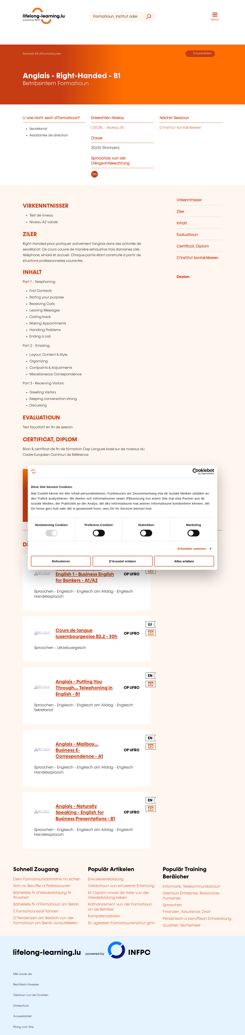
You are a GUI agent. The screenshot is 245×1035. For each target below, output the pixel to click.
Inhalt (182, 223)
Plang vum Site (23, 1027)
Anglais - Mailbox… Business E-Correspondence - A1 (79, 750)
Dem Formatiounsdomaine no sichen (46, 879)
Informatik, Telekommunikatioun (191, 887)
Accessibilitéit (22, 1016)
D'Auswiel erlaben (122, 561)
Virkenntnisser (189, 200)
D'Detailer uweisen (192, 548)
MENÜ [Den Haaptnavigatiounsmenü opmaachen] (215, 19)
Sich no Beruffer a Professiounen (42, 886)
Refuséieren (61, 561)
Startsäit (28, 53)
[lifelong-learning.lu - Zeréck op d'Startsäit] (44, 16)
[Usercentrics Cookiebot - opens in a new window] (195, 471)
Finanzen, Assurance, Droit (186, 912)
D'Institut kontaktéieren (180, 128)
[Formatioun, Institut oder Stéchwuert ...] (115, 16)
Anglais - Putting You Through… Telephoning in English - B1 (84, 688)
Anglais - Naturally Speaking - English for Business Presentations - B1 (85, 812)
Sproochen (172, 905)
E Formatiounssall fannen (36, 911)
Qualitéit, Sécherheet (182, 925)
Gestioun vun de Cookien (30, 995)
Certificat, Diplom (193, 246)
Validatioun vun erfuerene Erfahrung (121, 886)
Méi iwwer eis (22, 974)
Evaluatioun (187, 235)
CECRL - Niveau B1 (107, 128)
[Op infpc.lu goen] (81, 957)
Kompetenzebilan (104, 916)
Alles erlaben (184, 561)
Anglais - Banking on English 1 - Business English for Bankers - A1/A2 (85, 574)
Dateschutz (21, 1005)
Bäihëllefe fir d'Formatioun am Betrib (46, 904)
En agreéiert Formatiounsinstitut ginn (121, 923)
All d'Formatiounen (48, 53)
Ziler (180, 212)
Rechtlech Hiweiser (26, 984)
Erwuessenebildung (106, 879)
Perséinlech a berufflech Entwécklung (197, 919)
